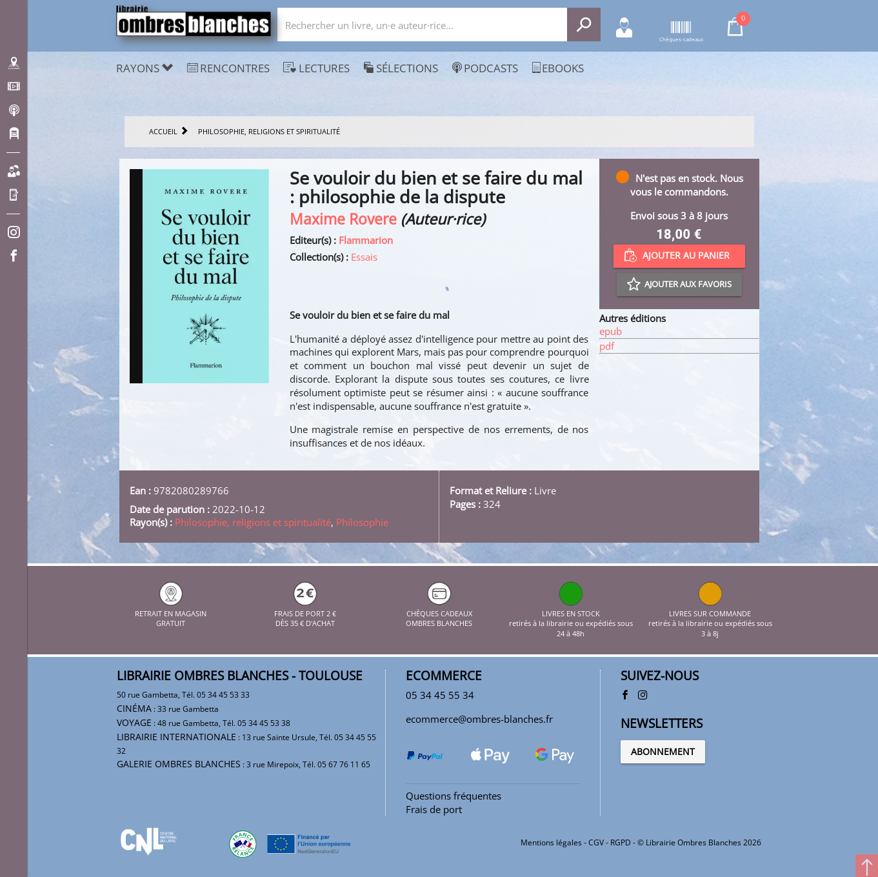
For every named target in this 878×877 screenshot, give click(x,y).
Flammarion (366, 240)
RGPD (620, 842)
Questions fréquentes (453, 795)
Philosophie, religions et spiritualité (253, 522)
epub (610, 331)
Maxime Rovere (343, 219)
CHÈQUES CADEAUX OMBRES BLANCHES (439, 613)
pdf (606, 345)
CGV (596, 842)
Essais (364, 256)
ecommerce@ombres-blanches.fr (479, 718)
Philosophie (362, 522)
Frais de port (434, 809)
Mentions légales (551, 842)
